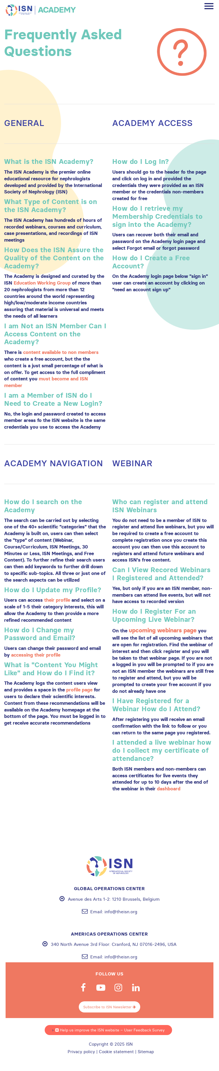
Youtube (101, 988)
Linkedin (136, 988)
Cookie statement (116, 1051)
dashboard (168, 788)
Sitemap (146, 1051)
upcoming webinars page (163, 630)
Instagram (118, 988)
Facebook (83, 988)
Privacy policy (81, 1051)
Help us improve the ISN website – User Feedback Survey (110, 1030)
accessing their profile (35, 655)
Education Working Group (42, 283)
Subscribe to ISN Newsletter (109, 1007)
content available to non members (61, 352)
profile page (79, 690)
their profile (57, 600)
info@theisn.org (120, 911)
